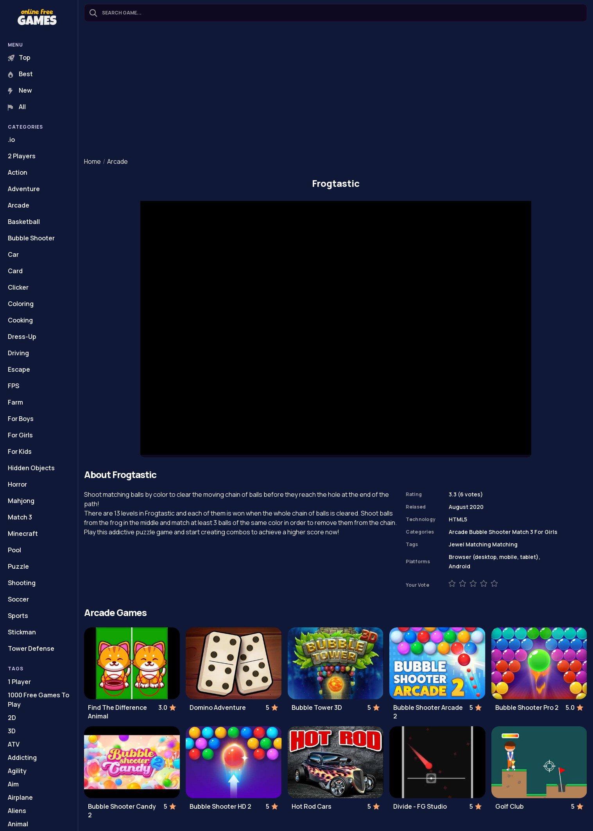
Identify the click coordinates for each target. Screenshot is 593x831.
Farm (15, 402)
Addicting (22, 757)
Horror (17, 484)
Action (17, 172)
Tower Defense (31, 648)
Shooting (22, 582)
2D (12, 717)
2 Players (22, 156)
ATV (14, 744)
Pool (14, 550)
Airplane (20, 797)
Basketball (24, 221)
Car (13, 254)
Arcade (18, 205)
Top (19, 57)
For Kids (20, 451)
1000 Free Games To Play (38, 700)
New (20, 90)
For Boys (21, 418)
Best (20, 74)
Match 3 (20, 517)
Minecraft (23, 533)
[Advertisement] (335, 90)
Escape (19, 369)
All (17, 106)
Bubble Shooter (31, 238)
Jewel (456, 544)
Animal (18, 824)
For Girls (20, 435)
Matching (478, 544)
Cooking (20, 320)
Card (15, 271)
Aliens (17, 810)
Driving (18, 353)
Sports (18, 615)
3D (12, 731)
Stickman (22, 632)
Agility (17, 771)
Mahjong (21, 500)
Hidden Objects (31, 468)
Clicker (18, 287)
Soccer (18, 599)
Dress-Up (22, 336)
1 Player (19, 681)
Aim (13, 784)
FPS (13, 385)
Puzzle (18, 566)
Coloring (21, 303)
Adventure (24, 188)
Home (92, 161)
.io (11, 139)
